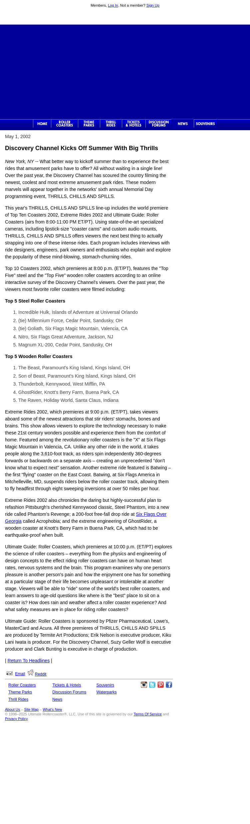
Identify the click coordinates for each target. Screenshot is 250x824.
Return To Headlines (29, 660)
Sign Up (152, 5)
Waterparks (107, 692)
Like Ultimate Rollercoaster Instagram (143, 685)
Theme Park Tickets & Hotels (133, 123)
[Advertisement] (125, 71)
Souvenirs (205, 123)
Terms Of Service (148, 714)
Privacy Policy (16, 719)
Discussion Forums (158, 123)
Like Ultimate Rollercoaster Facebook (168, 685)
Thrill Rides (111, 123)
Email (20, 674)
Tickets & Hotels (66, 685)
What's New (52, 709)
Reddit (41, 674)
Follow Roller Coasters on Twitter (152, 685)
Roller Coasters (22, 685)
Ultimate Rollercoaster (125, 17)
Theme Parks (89, 123)
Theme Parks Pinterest (160, 685)
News (183, 123)
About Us (12, 709)
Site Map (31, 709)
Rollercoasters (64, 123)
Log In (113, 5)
